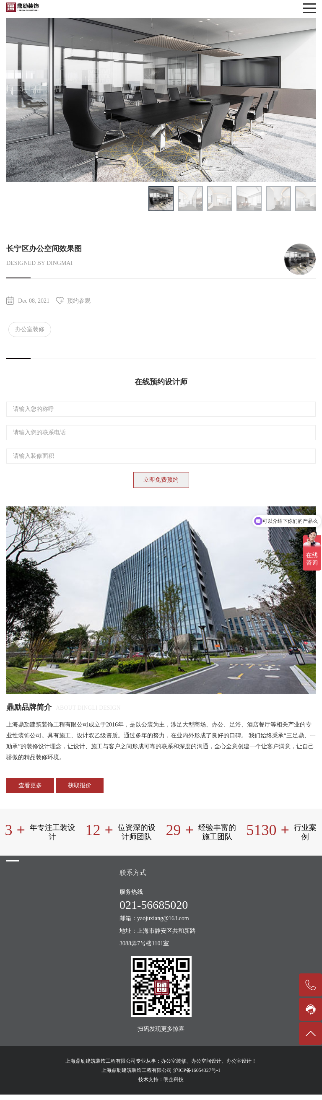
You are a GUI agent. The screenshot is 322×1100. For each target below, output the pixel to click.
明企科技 (174, 1079)
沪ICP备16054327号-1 (197, 1070)
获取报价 (79, 785)
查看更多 (30, 785)
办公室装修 (29, 329)
